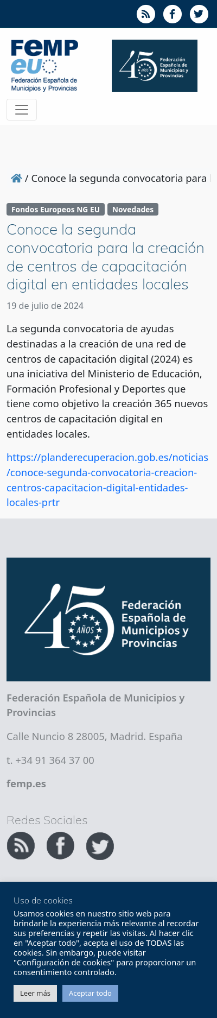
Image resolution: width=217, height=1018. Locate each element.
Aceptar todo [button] (90, 993)
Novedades (133, 209)
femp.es (26, 783)
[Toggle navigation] (22, 110)
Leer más (35, 993)
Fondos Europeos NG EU (55, 209)
